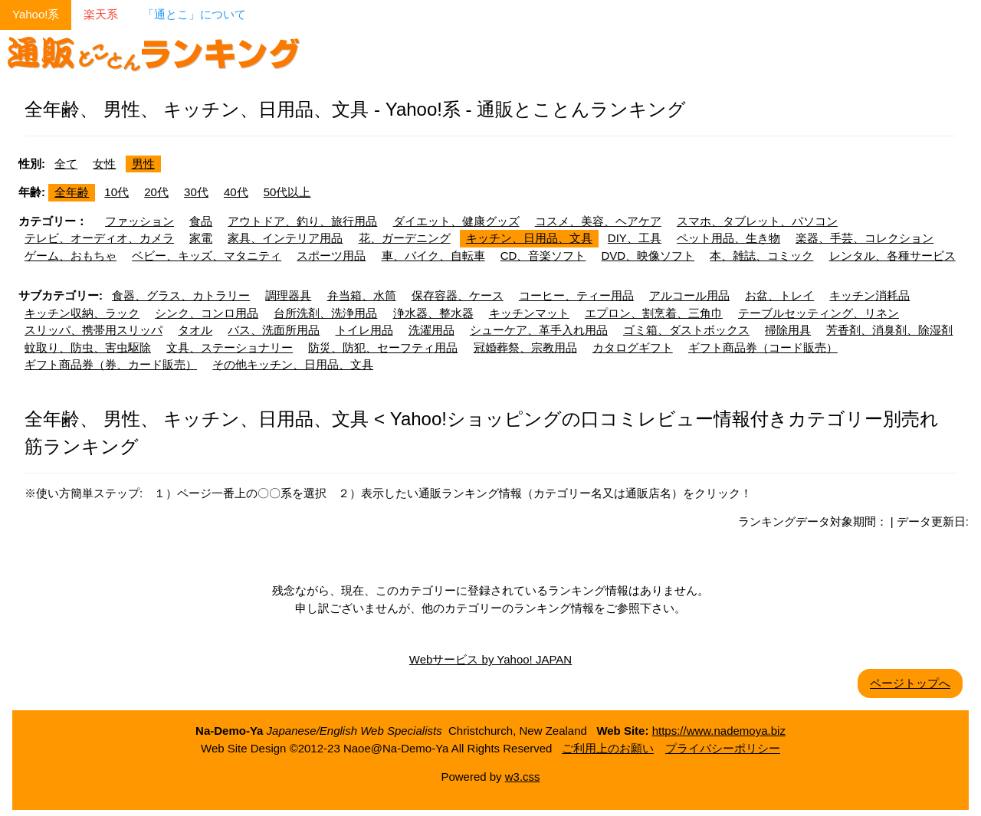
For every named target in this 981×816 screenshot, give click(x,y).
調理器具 (288, 295)
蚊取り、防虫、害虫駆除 (88, 347)
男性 (143, 163)
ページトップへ (910, 683)
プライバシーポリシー (722, 748)
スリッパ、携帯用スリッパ (93, 329)
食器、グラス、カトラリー (181, 295)
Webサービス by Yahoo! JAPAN (490, 659)
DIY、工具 (634, 237)
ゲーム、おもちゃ (70, 255)
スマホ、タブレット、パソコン (757, 221)
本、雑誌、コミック (761, 255)
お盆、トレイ (779, 295)
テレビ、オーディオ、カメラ (99, 237)
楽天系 (101, 14)
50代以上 (287, 191)
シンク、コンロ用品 (206, 313)
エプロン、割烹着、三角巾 (654, 313)
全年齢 (71, 191)
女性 (104, 163)
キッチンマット (529, 313)
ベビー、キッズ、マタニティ (206, 255)
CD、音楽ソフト (543, 255)
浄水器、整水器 (433, 313)
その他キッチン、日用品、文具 (292, 364)
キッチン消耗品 (869, 295)
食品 (200, 221)
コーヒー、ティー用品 (576, 295)
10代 (116, 191)
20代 (156, 191)
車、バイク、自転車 (433, 255)
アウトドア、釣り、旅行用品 (302, 221)
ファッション (139, 221)
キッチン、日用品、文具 (529, 237)
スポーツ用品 (331, 255)
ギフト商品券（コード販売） (763, 347)
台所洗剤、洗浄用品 (325, 313)
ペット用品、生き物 (728, 237)
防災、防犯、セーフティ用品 (383, 347)
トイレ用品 (364, 329)
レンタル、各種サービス (892, 255)
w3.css (522, 776)
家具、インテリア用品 (285, 237)
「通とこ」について (194, 14)
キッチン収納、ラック (82, 313)
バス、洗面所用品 (274, 329)
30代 (196, 191)
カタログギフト (632, 347)
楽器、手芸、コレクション (864, 237)
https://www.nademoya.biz (719, 730)
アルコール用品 (689, 295)
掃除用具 (788, 329)
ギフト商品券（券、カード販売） (111, 364)
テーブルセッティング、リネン (818, 313)
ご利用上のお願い (608, 748)
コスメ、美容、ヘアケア (598, 221)
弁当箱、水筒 (361, 295)
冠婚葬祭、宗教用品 (525, 347)
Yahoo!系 (35, 14)
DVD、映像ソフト (648, 255)
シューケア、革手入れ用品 (539, 329)
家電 (200, 237)
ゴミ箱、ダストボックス (686, 329)
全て (65, 163)
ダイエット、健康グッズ (456, 221)
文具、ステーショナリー (229, 347)
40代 (236, 191)
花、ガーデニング (405, 237)
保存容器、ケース (458, 295)
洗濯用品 (431, 329)
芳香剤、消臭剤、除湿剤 (889, 329)
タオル (195, 329)
